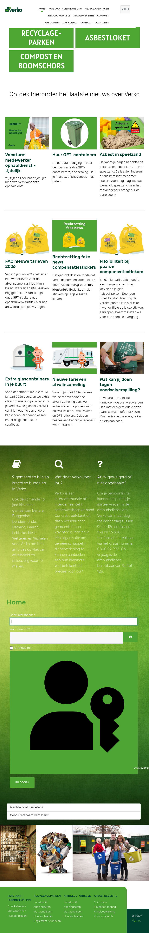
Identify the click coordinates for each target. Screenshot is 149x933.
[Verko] (13, 9)
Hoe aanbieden (17, 916)
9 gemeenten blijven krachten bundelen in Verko (30, 483)
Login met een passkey (76, 711)
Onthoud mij (22, 648)
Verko (136, 921)
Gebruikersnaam (22, 615)
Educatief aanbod (105, 907)
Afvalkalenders (17, 906)
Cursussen (100, 902)
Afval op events (103, 916)
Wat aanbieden (17, 911)
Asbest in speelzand (120, 154)
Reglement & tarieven (47, 921)
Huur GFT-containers (74, 155)
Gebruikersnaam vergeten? (29, 815)
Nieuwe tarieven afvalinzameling (69, 382)
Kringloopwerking (104, 911)
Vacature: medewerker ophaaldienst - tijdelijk (20, 162)
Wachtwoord (20, 629)
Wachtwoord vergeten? (26, 807)
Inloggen (22, 782)
